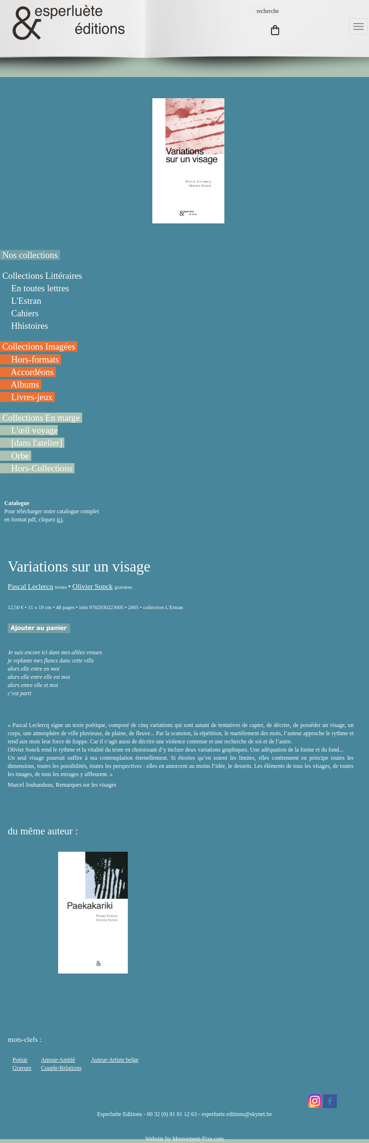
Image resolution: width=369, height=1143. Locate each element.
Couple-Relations (61, 1068)
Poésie (19, 1059)
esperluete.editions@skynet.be (237, 1114)
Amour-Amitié (58, 1059)
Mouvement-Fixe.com (198, 1138)
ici (59, 519)
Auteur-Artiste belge (114, 1059)
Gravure (21, 1068)
